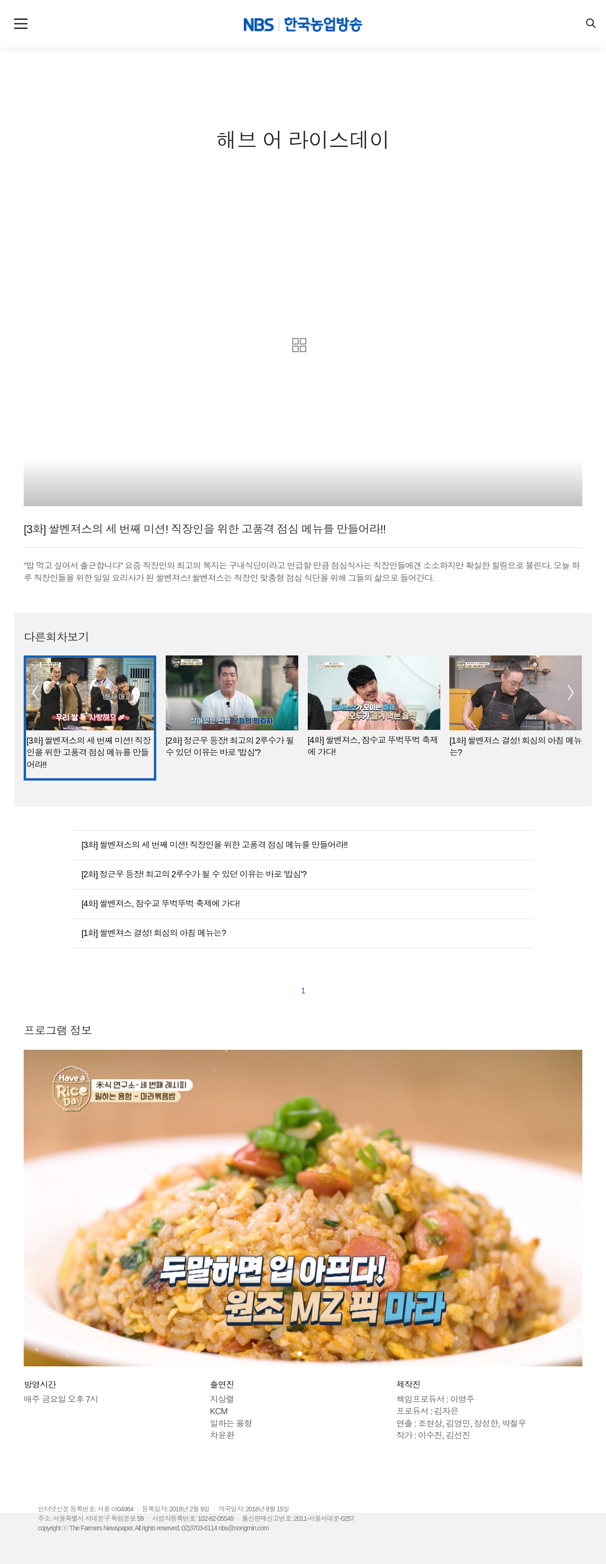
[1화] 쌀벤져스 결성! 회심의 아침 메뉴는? (153, 933)
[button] (31, 692)
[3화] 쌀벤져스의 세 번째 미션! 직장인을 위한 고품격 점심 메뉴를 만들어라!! (214, 845)
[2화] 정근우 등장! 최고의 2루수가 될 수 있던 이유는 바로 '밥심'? (193, 874)
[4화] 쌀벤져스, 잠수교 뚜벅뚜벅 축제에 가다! (160, 904)
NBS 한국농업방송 (303, 26)
